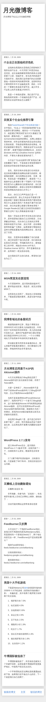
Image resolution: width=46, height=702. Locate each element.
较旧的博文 (36, 692)
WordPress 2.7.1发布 (17, 440)
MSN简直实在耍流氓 (16, 278)
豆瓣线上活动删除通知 (17, 483)
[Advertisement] (23, 34)
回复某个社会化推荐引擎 (19, 119)
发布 (26, 588)
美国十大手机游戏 (15, 582)
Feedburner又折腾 (15, 524)
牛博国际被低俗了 (15, 656)
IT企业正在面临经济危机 (18, 62)
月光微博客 (18, 10)
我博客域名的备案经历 (17, 319)
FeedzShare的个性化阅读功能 (25, 125)
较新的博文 (10, 692)
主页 (23, 692)
